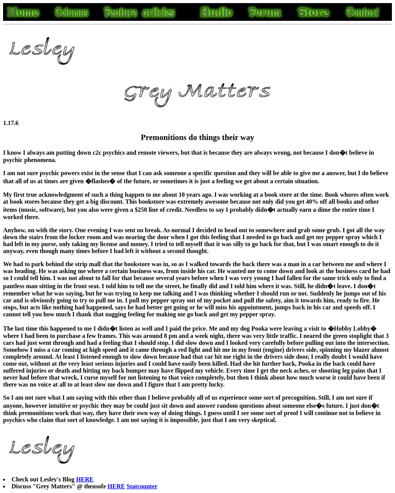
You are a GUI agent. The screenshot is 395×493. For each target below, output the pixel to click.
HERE (84, 479)
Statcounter (142, 486)
